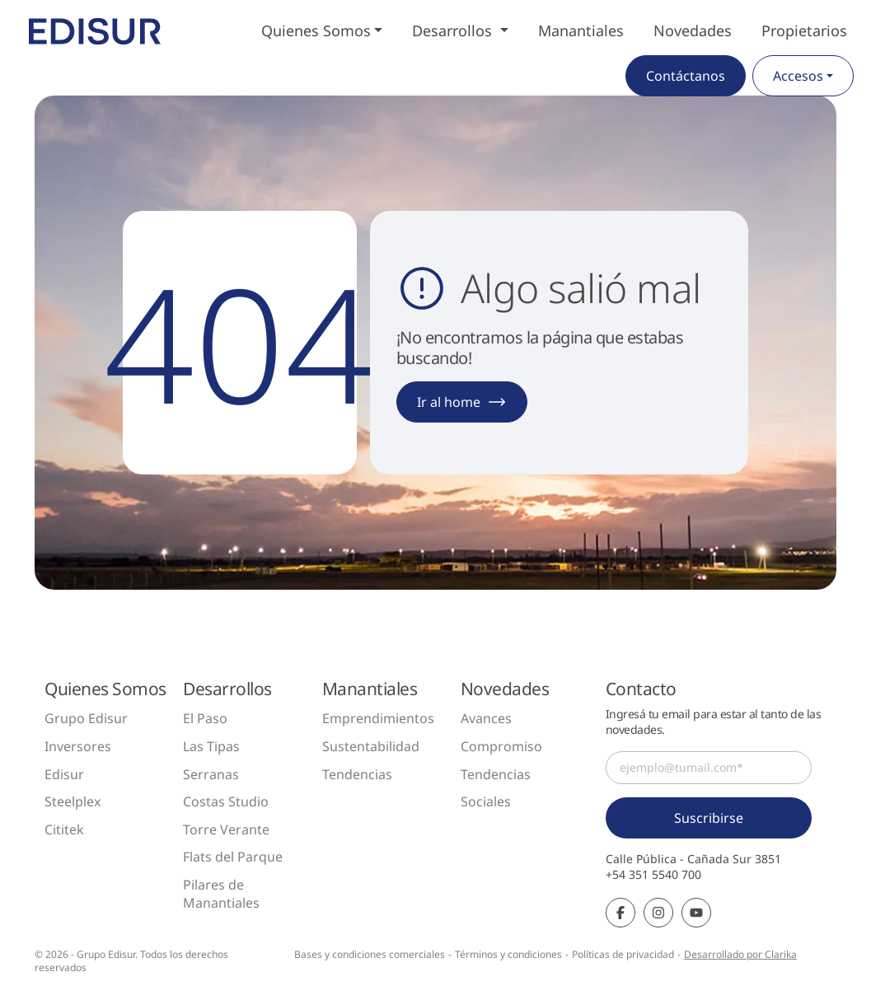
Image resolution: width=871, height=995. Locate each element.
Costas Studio (226, 801)
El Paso (205, 718)
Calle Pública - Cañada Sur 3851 (693, 859)
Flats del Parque (233, 857)
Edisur (64, 774)
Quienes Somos (316, 30)
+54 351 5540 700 (653, 874)
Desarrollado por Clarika (740, 954)
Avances (486, 718)
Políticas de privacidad (623, 954)
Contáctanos (685, 76)
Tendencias (357, 774)
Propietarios (804, 30)
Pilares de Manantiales (221, 894)
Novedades (692, 30)
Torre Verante (226, 829)
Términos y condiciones (508, 954)
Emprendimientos (378, 718)
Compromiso (501, 746)
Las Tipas (211, 746)
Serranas (211, 774)
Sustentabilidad (370, 746)
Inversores (77, 746)
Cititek (64, 829)
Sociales (486, 801)
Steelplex (72, 801)
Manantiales (581, 30)
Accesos (798, 76)
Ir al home (462, 402)
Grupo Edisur (86, 718)
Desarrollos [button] (454, 30)
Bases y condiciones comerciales (369, 954)
